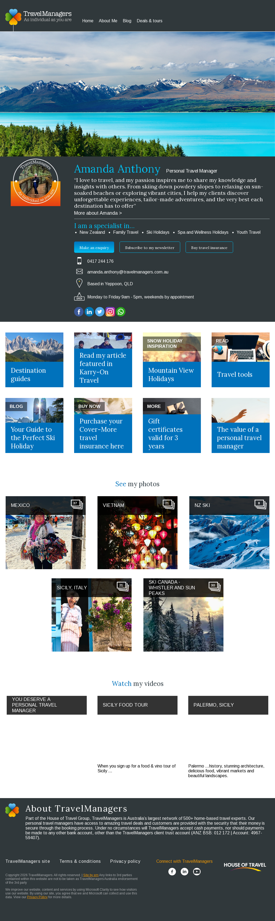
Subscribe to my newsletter (150, 247)
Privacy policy (125, 861)
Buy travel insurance (209, 247)
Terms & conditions (80, 861)
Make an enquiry (94, 247)
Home (87, 21)
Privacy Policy (37, 897)
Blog (127, 21)
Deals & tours (149, 21)
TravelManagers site (27, 861)
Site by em (91, 875)
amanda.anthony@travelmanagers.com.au (127, 272)
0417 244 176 (100, 261)
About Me (108, 21)
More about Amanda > (98, 213)
